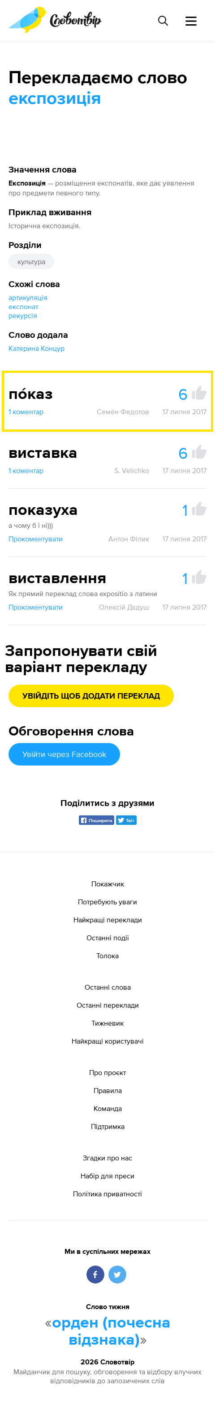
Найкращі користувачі (108, 1041)
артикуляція (28, 297)
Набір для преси (107, 1176)
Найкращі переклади (107, 920)
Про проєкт (107, 1072)
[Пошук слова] (163, 21)
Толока (107, 956)
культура (31, 261)
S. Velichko (131, 470)
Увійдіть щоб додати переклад (91, 696)
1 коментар (26, 411)
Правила (108, 1090)
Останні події (107, 938)
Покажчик (107, 884)
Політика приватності (107, 1194)
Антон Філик (128, 539)
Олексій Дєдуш (124, 607)
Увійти (64, 754)
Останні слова (108, 987)
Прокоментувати (36, 539)
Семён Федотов (123, 411)
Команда (108, 1108)
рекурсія (23, 315)
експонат (23, 306)
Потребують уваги (107, 902)
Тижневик (107, 1023)
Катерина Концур (36, 348)
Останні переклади (108, 1005)
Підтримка (108, 1126)
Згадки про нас (107, 1158)
